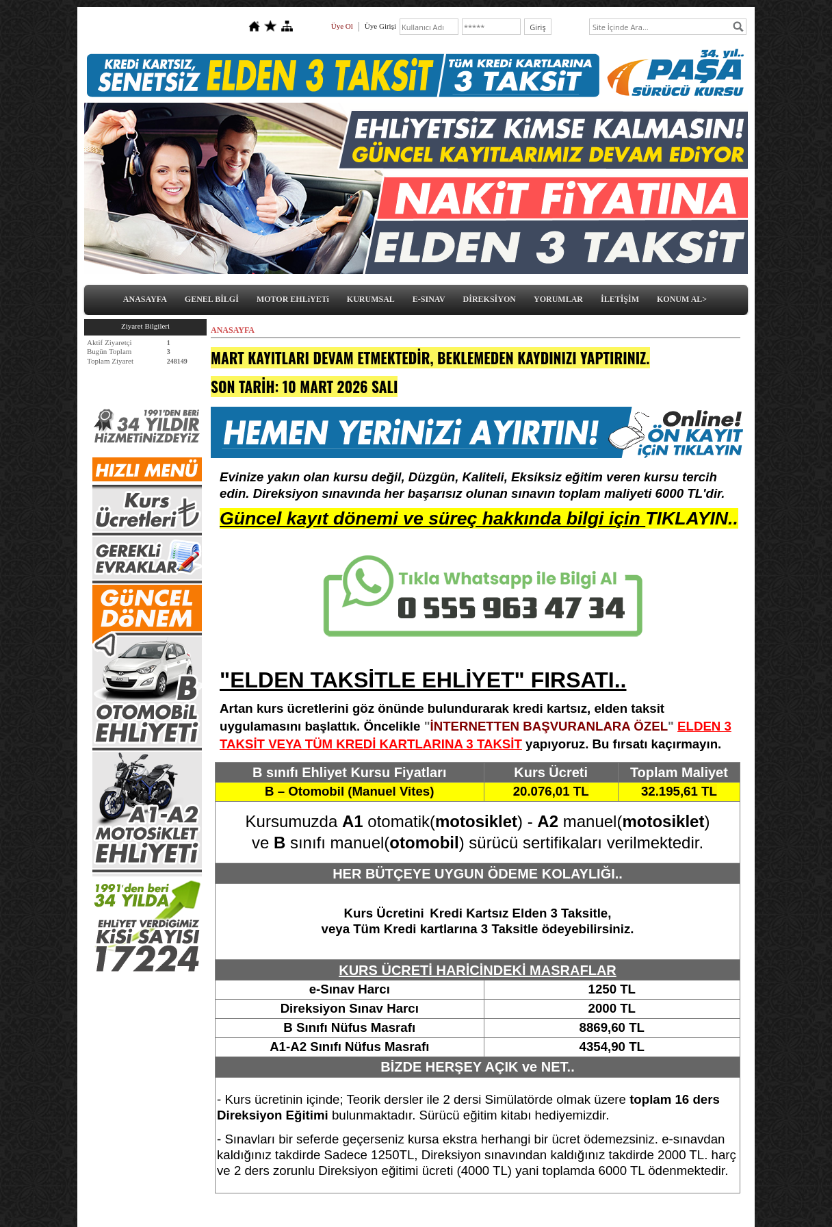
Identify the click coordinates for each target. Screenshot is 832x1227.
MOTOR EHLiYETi (293, 299)
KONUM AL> (682, 299)
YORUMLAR (558, 299)
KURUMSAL (371, 299)
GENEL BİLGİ (212, 299)
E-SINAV (429, 299)
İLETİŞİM (620, 299)
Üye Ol (342, 26)
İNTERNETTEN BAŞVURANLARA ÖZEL (549, 726)
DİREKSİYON (489, 299)
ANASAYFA (145, 299)
